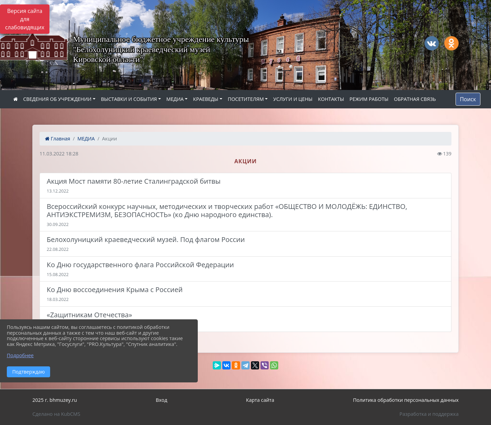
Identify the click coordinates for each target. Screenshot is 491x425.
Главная (57, 138)
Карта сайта (260, 400)
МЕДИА (175, 99)
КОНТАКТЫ (331, 99)
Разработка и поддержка (429, 414)
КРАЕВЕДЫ (205, 99)
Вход (161, 400)
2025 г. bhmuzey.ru (54, 400)
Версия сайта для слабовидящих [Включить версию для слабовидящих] (24, 19)
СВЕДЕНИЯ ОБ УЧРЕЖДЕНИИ (57, 99)
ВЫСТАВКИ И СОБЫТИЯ (129, 99)
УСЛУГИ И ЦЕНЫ (292, 99)
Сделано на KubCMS (56, 414)
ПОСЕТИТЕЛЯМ (246, 99)
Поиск (468, 99)
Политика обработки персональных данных (406, 400)
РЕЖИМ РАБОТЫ (368, 99)
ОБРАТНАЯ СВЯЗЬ (415, 99)
